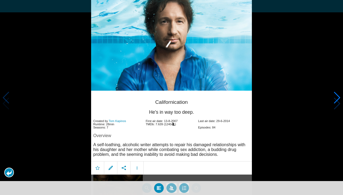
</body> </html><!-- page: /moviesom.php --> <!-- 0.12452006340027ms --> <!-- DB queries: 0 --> (171, 97)
